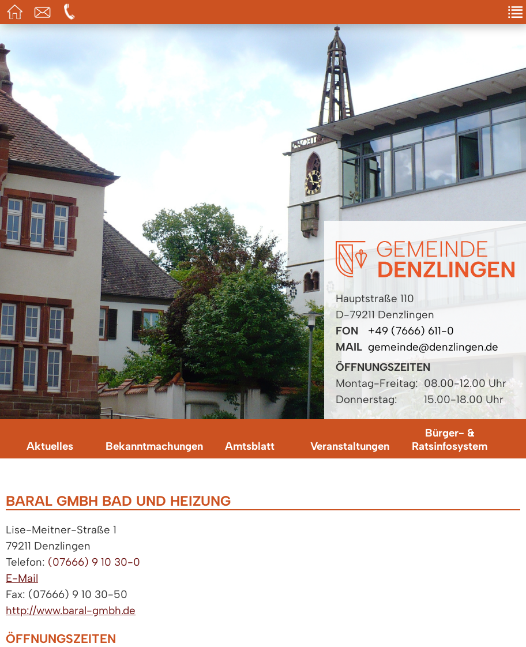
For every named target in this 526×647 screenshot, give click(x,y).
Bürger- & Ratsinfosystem (449, 439)
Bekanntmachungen (153, 446)
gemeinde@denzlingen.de (433, 346)
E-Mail (22, 578)
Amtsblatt (250, 446)
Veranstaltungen (349, 446)
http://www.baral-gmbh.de (71, 610)
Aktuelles (50, 446)
